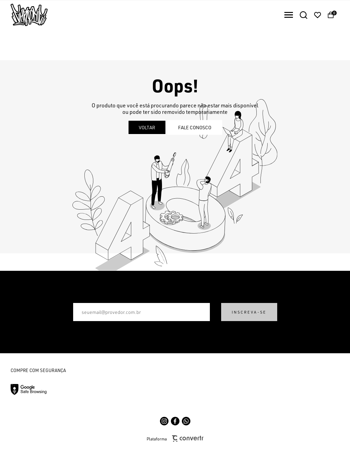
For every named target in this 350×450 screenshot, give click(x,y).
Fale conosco (194, 127)
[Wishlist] (317, 15)
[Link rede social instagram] (164, 421)
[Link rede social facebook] (175, 421)
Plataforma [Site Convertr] (175, 438)
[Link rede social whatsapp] (186, 421)
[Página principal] (24, 15)
